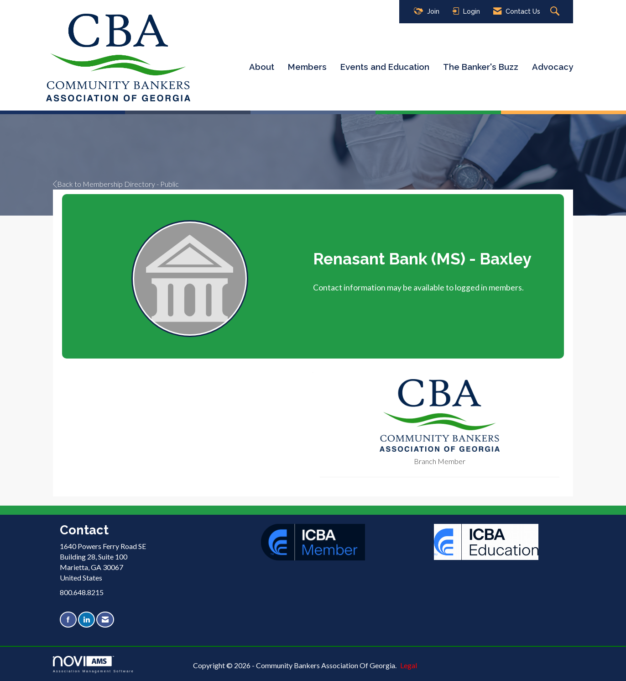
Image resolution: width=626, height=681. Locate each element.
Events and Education (384, 67)
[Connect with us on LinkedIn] (86, 620)
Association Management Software (93, 664)
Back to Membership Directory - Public (116, 183)
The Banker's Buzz (480, 67)
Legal (408, 665)
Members (307, 67)
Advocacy (552, 67)
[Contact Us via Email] (105, 620)
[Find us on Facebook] (68, 620)
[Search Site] (556, 11)
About (261, 67)
